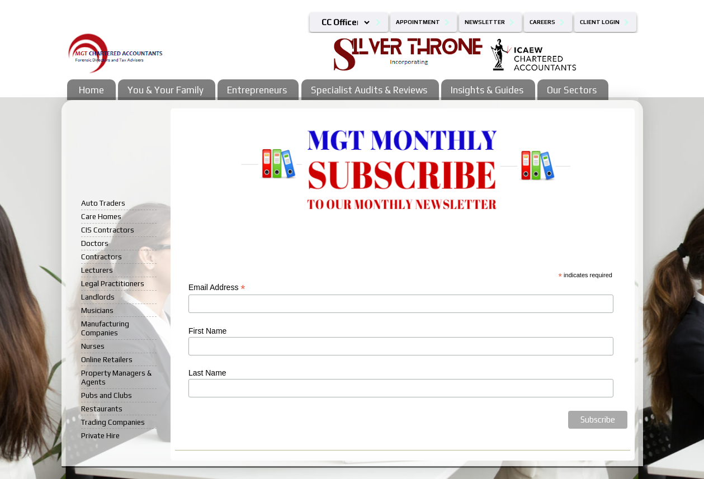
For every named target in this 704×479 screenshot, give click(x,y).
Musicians (97, 310)
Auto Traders (103, 202)
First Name (207, 330)
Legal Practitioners (112, 283)
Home (91, 90)
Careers (542, 22)
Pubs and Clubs (106, 395)
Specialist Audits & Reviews (369, 90)
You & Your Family (165, 90)
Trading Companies (113, 422)
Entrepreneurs (257, 90)
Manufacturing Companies (105, 328)
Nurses (93, 346)
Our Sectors (572, 90)
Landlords (98, 296)
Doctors (94, 243)
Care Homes (101, 216)
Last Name (207, 372)
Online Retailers (107, 359)
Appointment (418, 22)
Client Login (600, 22)
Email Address (216, 287)
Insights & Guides (487, 90)
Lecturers (97, 269)
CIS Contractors (107, 229)
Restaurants (101, 408)
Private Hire (100, 435)
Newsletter (485, 22)
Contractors (101, 256)
